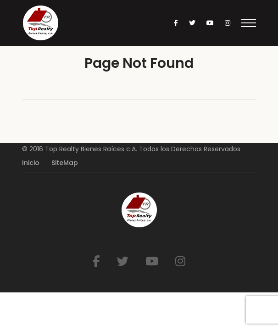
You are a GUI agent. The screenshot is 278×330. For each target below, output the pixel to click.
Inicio (30, 162)
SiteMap (64, 162)
